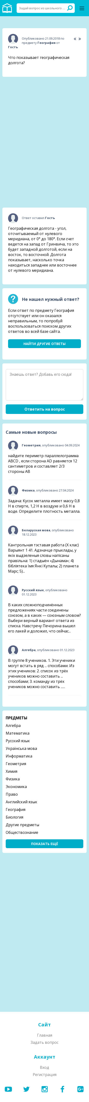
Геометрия (16, 763)
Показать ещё (44, 843)
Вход (44, 1067)
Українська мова (21, 748)
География (15, 809)
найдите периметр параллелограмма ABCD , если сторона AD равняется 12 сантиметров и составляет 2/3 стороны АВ (43, 463)
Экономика (16, 786)
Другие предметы (22, 824)
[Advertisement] (44, 110)
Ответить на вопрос (44, 409)
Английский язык (21, 801)
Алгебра (13, 725)
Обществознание (22, 832)
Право (12, 794)
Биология (14, 817)
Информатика (19, 756)
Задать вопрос (44, 1042)
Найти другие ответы (44, 343)
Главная (44, 1035)
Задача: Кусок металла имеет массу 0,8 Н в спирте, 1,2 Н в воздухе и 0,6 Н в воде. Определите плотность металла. (44, 506)
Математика (17, 733)
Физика (13, 779)
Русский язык (18, 740)
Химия (11, 771)
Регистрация (44, 1074)
